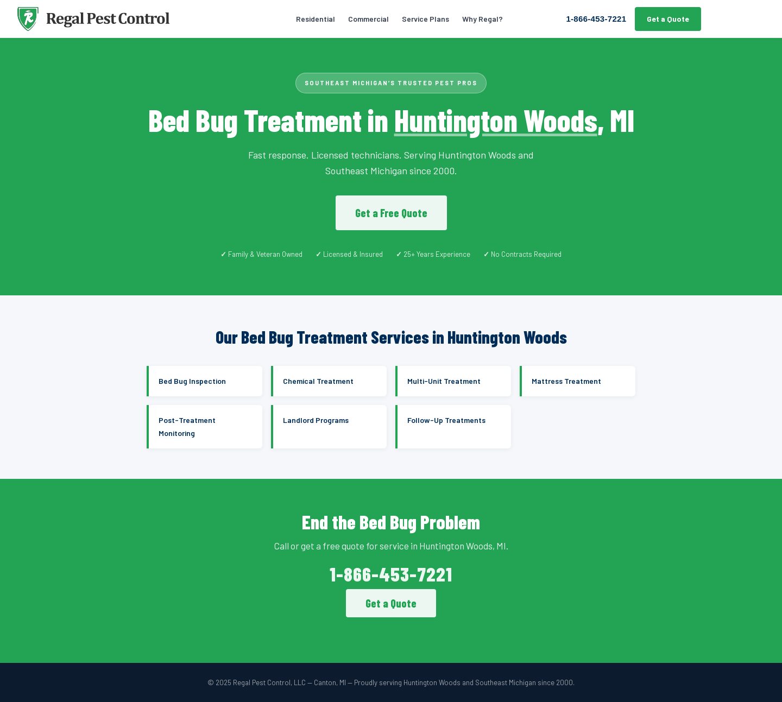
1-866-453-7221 (596, 18)
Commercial (368, 18)
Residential (315, 18)
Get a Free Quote (391, 212)
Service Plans (425, 18)
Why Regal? (482, 18)
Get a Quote (668, 18)
